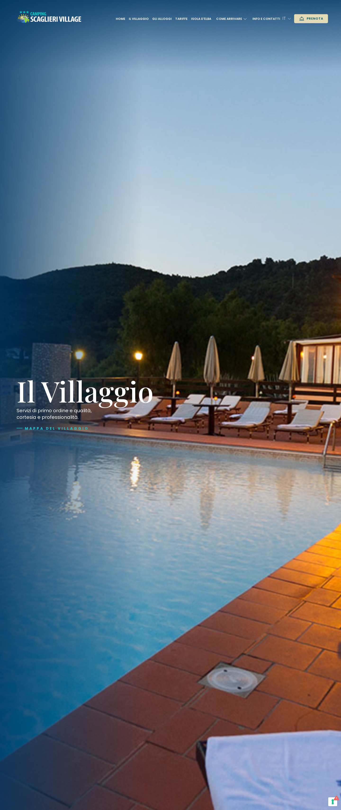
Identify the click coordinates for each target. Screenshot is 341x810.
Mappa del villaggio (57, 428)
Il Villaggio (139, 19)
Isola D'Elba (201, 19)
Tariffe (181, 19)
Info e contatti (266, 19)
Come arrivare (231, 19)
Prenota (311, 19)
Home (120, 19)
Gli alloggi (162, 19)
